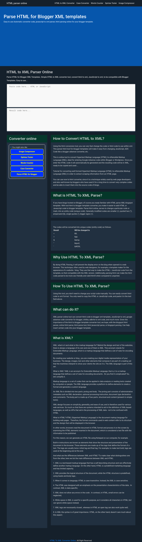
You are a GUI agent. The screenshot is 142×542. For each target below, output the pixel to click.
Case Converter (82, 3)
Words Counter (97, 3)
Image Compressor (126, 3)
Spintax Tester (111, 3)
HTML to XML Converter (65, 3)
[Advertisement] (71, 41)
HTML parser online (17, 3)
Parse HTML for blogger (27, 174)
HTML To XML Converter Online (63, 540)
